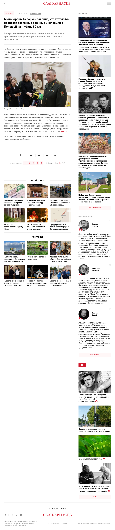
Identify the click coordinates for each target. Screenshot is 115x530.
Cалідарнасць (35, 13)
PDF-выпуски (53, 508)
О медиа (63, 508)
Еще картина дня (95, 207)
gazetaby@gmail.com (85, 523)
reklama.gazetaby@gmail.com (101, 523)
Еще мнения (94, 355)
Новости (9, 13)
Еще (94, 497)
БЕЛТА (64, 131)
